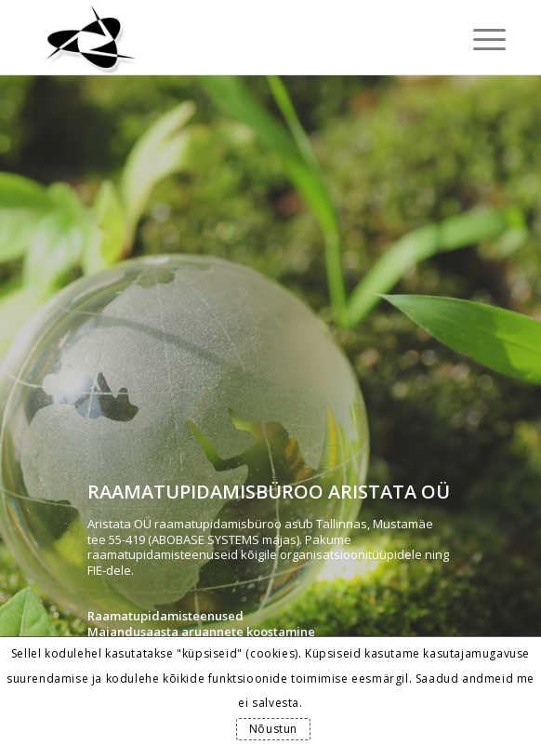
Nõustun (273, 729)
